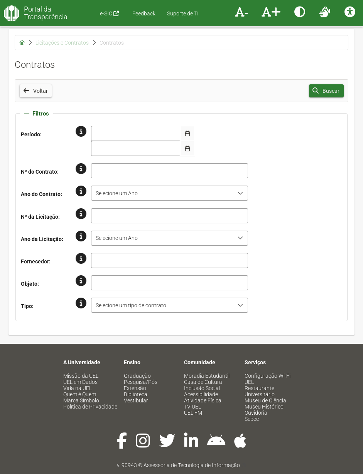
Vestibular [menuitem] (136, 400)
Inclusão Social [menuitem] (202, 388)
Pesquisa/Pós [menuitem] (140, 382)
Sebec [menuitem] (252, 419)
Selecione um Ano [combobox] (117, 193)
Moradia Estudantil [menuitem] (207, 376)
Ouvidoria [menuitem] (256, 413)
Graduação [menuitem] (137, 376)
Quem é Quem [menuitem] (79, 394)
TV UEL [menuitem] (192, 407)
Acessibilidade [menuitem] (201, 394)
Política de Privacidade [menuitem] (90, 407)
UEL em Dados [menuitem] (80, 382)
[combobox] (136, 133)
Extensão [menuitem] (135, 388)
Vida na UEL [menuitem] (77, 388)
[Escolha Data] (187, 133)
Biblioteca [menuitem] (135, 394)
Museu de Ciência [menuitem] (265, 400)
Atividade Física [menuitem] (202, 400)
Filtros (36, 113)
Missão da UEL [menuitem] (80, 376)
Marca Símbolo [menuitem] (81, 400)
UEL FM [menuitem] (193, 413)
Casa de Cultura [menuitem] (203, 382)
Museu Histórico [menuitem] (264, 407)
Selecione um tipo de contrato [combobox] (131, 305)
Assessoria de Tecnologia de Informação (192, 465)
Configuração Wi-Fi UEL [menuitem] (267, 379)
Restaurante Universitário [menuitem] (260, 391)
